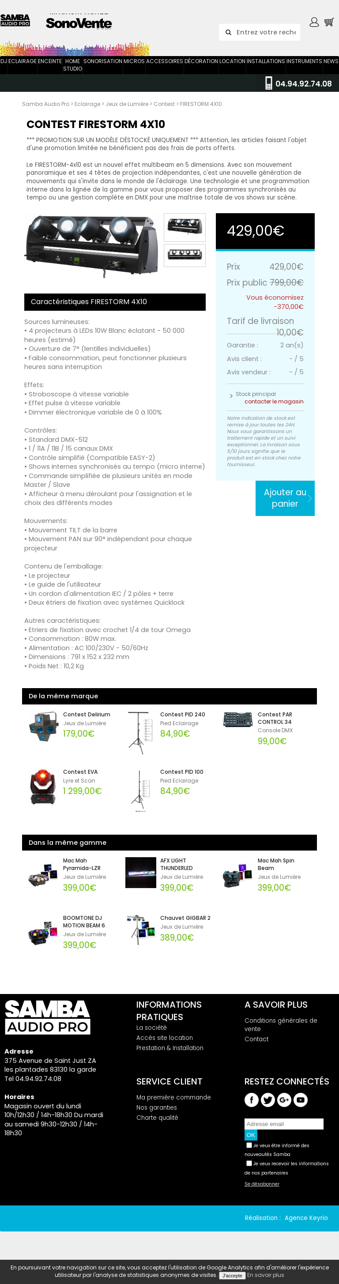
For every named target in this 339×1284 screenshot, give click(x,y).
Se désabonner (262, 1193)
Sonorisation (102, 69)
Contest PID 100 (181, 780)
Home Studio (72, 73)
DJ (3, 69)
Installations (266, 69)
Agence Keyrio (306, 1226)
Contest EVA (80, 780)
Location (232, 69)
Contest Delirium (86, 723)
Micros (134, 69)
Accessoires (164, 69)
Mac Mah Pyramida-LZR (82, 873)
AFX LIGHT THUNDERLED (176, 873)
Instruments (304, 69)
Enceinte (50, 69)
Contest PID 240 (182, 723)
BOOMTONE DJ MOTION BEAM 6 (84, 930)
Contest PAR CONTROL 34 (275, 726)
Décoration (201, 69)
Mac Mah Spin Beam (276, 873)
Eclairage (22, 69)
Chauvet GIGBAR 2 (185, 926)
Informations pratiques (169, 1019)
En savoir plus (265, 1275)
